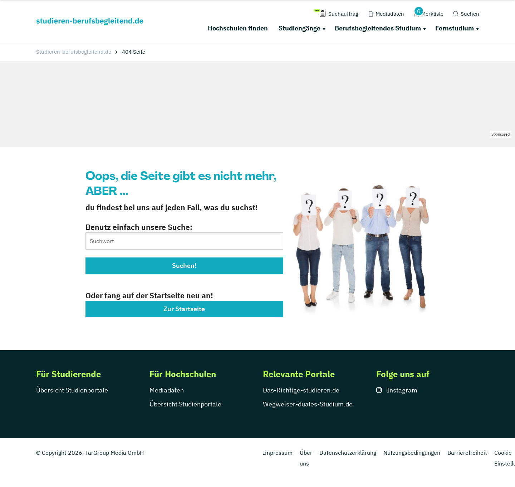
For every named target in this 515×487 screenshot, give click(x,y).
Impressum (278, 452)
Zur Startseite (184, 309)
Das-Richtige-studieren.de (301, 390)
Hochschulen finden (238, 28)
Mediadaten (166, 390)
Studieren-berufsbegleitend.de (73, 51)
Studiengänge (299, 28)
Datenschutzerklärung (347, 452)
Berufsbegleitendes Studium (378, 28)
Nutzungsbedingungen (411, 452)
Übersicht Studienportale (72, 390)
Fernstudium (454, 28)
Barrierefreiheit (467, 452)
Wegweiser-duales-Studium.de (308, 404)
